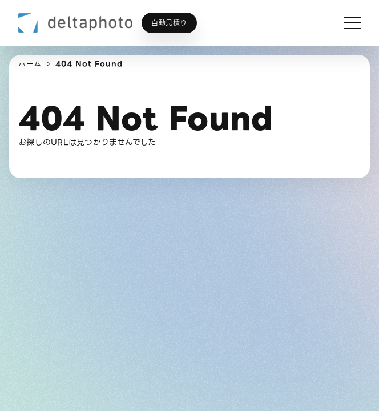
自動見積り (169, 22)
